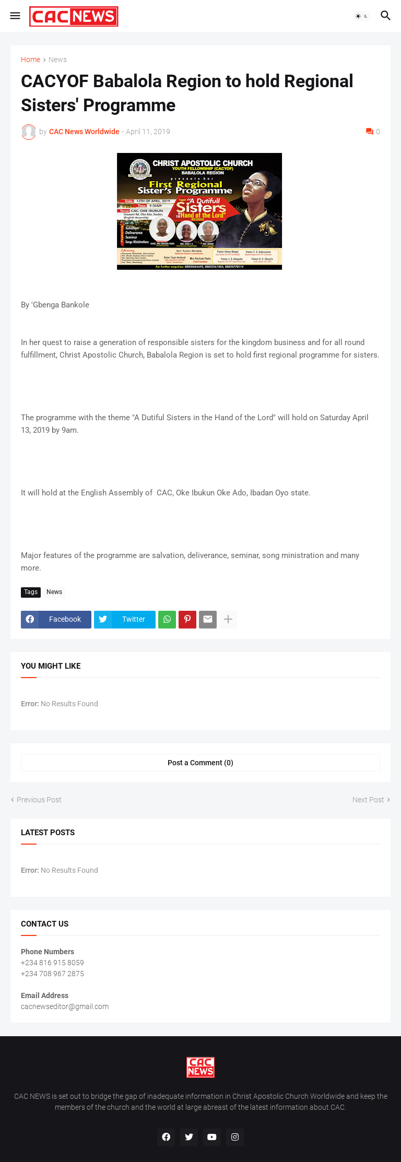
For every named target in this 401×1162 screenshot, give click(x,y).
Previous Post (39, 800)
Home (30, 60)
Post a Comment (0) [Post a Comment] (200, 762)
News (58, 60)
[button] (14, 16)
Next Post (368, 800)
